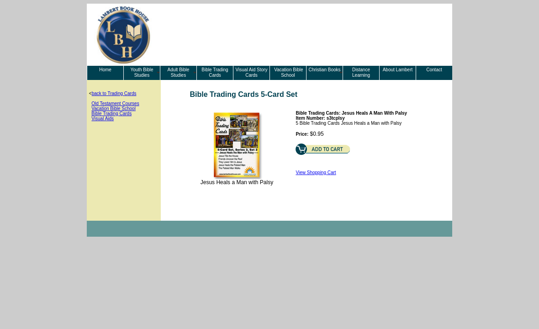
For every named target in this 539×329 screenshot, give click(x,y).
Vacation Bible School (288, 72)
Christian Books (324, 69)
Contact (434, 69)
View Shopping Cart (316, 172)
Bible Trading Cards (214, 72)
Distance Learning (361, 72)
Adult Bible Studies (179, 72)
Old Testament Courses (115, 103)
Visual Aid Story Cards (252, 72)
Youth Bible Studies (141, 72)
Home (105, 69)
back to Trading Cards (114, 93)
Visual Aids (102, 118)
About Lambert (398, 69)
